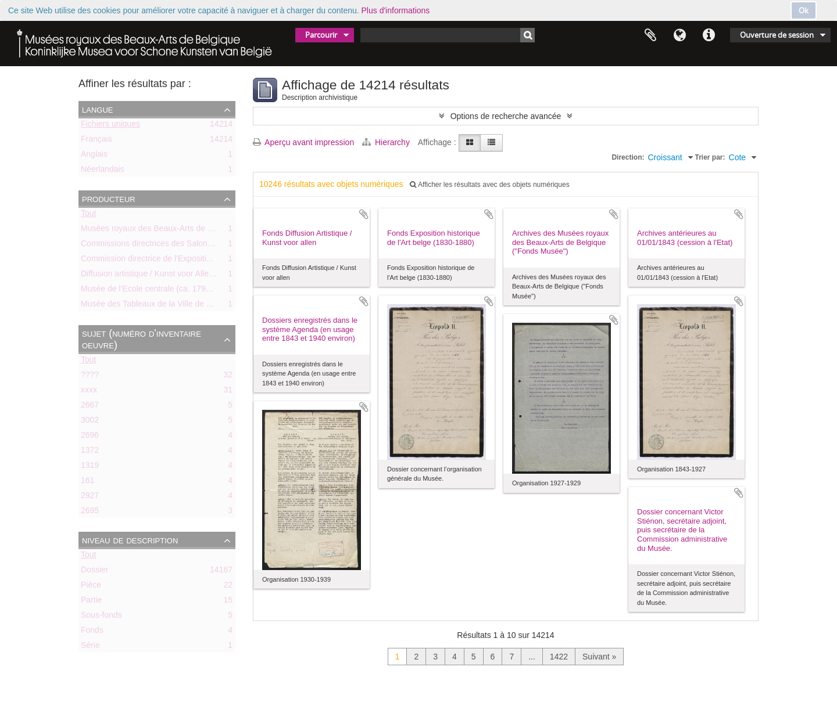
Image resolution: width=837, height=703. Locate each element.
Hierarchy (387, 142)
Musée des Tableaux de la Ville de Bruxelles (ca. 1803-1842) (190, 306)
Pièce (91, 587)
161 (87, 482)
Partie (91, 602)
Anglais (94, 156)
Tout (88, 215)
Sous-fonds (101, 617)
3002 (90, 422)
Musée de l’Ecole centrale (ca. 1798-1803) (157, 290)
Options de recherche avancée (505, 116)
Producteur (108, 198)
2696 (90, 437)
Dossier (94, 571)
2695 (90, 512)
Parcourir (321, 35)
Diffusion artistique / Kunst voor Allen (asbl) (158, 275)
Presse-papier (650, 35)
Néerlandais (102, 171)
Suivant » (599, 656)
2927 (90, 497)
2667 (90, 407)
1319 (90, 467)
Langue (679, 35)
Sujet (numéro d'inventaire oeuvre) (141, 339)
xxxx (89, 391)
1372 (90, 452)
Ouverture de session (777, 35)
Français (96, 141)
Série (90, 647)
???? (90, 376)
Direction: (627, 157)
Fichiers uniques (110, 126)
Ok (804, 10)
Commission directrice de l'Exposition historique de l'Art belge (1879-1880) (215, 260)
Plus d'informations (396, 10)
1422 (559, 656)
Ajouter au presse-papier (364, 214)
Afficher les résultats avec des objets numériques (489, 185)
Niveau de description (130, 540)
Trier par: (710, 157)
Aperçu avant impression (303, 142)
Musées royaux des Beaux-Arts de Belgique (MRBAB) (178, 230)
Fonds (92, 632)
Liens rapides (708, 35)
